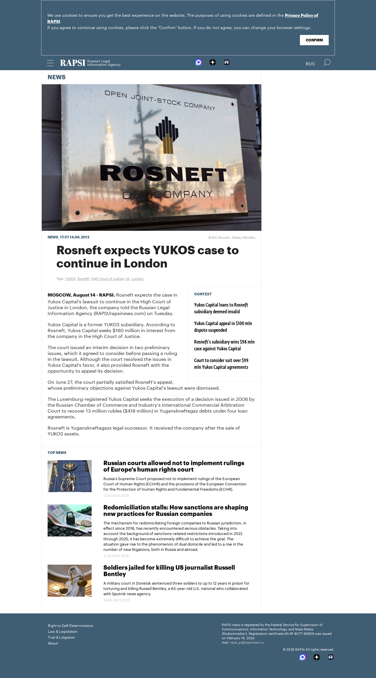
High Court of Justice (107, 278)
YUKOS (70, 278)
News (57, 77)
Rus (310, 63)
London (138, 278)
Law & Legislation (62, 631)
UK (127, 278)
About (53, 642)
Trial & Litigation (61, 637)
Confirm (314, 40)
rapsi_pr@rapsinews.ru (247, 642)
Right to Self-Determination (70, 625)
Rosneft (83, 278)
